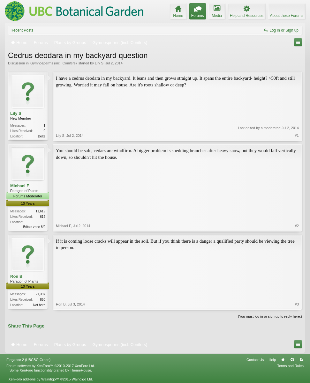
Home (283, 359)
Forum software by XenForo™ (50, 366)
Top (292, 359)
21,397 (40, 294)
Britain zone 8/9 (34, 227)
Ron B (16, 276)
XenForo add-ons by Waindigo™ (33, 379)
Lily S (99, 63)
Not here (39, 305)
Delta (41, 136)
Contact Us (255, 360)
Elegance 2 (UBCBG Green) (28, 360)
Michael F (19, 185)
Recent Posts (22, 30)
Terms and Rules (290, 366)
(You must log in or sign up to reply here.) (270, 316)
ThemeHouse (80, 370)
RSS (301, 359)
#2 (297, 226)
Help (272, 360)
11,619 (40, 211)
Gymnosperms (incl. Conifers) (53, 63)
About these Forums (286, 15)
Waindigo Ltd (82, 379)
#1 (297, 135)
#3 (297, 304)
